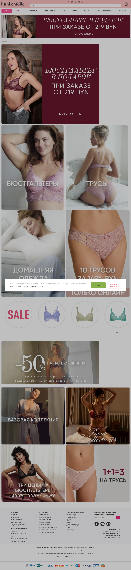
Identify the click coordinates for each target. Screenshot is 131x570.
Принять (98, 285)
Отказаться (114, 285)
